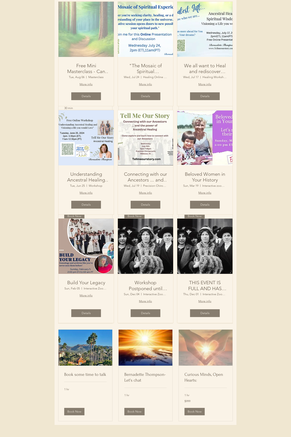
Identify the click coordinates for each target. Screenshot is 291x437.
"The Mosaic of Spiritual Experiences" (145, 68)
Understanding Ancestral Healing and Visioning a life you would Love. (86, 177)
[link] (85, 374)
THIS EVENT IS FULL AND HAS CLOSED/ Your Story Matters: (205, 285)
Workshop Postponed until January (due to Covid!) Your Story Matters (145, 285)
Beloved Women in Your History (205, 177)
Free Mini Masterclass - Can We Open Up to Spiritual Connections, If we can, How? (86, 68)
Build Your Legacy (86, 283)
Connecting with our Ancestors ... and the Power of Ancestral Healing (145, 177)
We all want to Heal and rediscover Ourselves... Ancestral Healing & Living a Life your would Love (205, 68)
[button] (74, 411)
